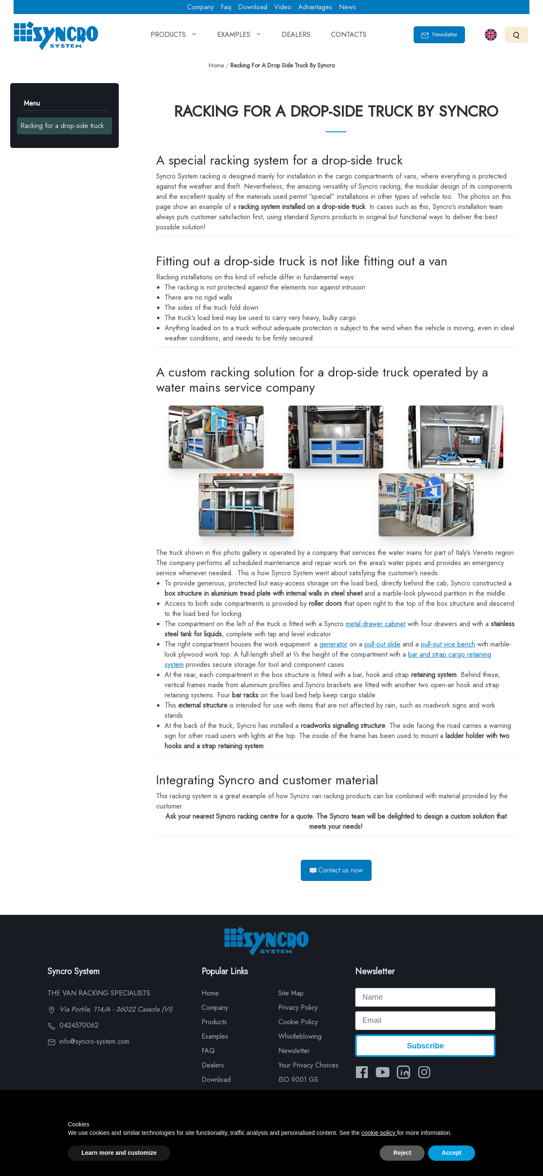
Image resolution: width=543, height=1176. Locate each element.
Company (200, 7)
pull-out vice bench (448, 644)
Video (282, 7)
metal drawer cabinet (376, 624)
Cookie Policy (298, 1022)
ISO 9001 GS (298, 1079)
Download (252, 7)
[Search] (516, 34)
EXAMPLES (239, 37)
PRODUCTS (174, 37)
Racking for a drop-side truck (62, 126)
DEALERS (296, 37)
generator (333, 644)
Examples (215, 1036)
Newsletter (439, 34)
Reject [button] (402, 1152)
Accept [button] (452, 1152)
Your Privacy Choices (308, 1065)
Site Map (291, 993)
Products (214, 1022)
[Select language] (491, 35)
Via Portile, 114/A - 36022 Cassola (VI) (110, 1009)
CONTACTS (349, 37)
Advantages (315, 7)
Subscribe (425, 1046)
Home (216, 65)
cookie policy (379, 1132)
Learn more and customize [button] (119, 1152)
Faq (226, 7)
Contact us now (336, 870)
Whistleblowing (300, 1036)
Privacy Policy (298, 1007)
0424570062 (73, 1025)
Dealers (213, 1065)
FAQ (208, 1051)
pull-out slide (382, 644)
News (347, 7)
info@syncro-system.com (88, 1041)
